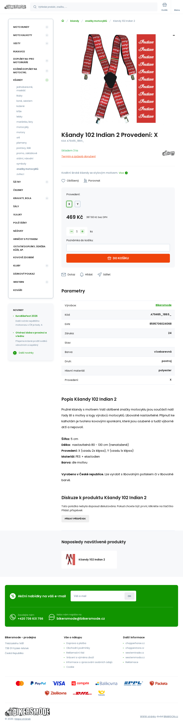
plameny (22, 142)
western (18, 282)
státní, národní (25, 158)
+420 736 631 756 (30, 619)
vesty (16, 43)
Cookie (70, 667)
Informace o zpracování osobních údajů (89, 662)
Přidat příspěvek (75, 518)
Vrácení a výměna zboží (80, 657)
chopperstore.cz (134, 648)
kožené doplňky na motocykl (25, 70)
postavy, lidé (24, 148)
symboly (21, 163)
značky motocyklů (96, 21)
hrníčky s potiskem (25, 239)
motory (21, 132)
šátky (17, 181)
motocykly (23, 127)
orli (18, 137)
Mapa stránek (23, 719)
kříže (19, 111)
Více (121, 172)
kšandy (74, 21)
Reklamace (131, 662)
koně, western (24, 101)
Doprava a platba (76, 643)
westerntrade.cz (134, 652)
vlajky (17, 214)
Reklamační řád (75, 652)
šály (16, 206)
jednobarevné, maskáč (25, 88)
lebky (19, 116)
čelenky (18, 190)
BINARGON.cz (171, 716)
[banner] (15, 7)
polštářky (20, 222)
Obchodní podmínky (78, 648)
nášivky (18, 231)
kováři (17, 290)
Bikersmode (164, 305)
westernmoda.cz (135, 657)
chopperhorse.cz (135, 643)
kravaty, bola (22, 198)
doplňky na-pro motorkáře (23, 60)
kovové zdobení (23, 257)
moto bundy (21, 27)
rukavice (19, 51)
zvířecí (20, 174)
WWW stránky (148, 716)
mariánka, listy (25, 121)
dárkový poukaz (24, 273)
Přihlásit (130, 596)
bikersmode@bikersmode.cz (81, 618)
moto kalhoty (22, 35)
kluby (19, 95)
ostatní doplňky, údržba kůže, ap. (29, 248)
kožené (21, 106)
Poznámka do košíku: (79, 240)
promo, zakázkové (27, 153)
